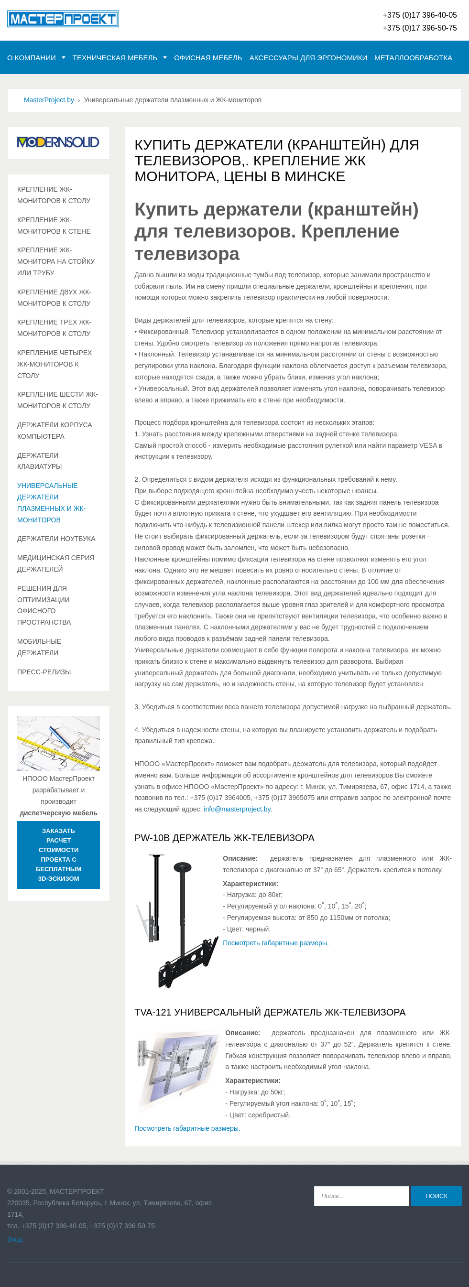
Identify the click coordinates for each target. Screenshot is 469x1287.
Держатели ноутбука (56, 538)
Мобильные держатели (39, 647)
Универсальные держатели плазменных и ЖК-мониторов (51, 502)
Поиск (436, 1196)
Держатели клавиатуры (39, 461)
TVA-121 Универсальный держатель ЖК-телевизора (269, 1012)
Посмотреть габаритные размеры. (276, 943)
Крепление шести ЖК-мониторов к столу (57, 400)
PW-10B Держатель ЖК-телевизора (224, 838)
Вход (14, 1239)
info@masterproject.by (237, 809)
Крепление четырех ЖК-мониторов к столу (54, 364)
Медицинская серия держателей (56, 563)
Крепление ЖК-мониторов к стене (54, 225)
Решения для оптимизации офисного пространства (44, 605)
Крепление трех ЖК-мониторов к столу (54, 327)
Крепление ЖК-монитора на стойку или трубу (56, 261)
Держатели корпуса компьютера (54, 430)
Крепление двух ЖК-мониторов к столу (54, 297)
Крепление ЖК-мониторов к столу (53, 195)
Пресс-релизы (44, 672)
